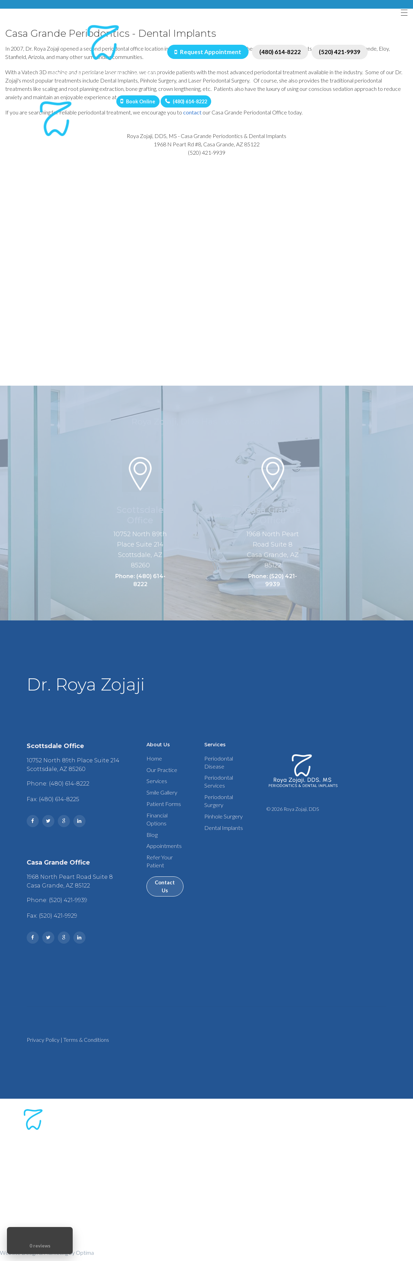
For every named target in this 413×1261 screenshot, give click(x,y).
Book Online (143, 104)
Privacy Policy (38, 1044)
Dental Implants (223, 841)
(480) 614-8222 (279, 53)
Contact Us (164, 904)
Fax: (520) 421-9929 (47, 920)
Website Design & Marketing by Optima (47, 1257)
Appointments (162, 860)
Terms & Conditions (81, 1044)
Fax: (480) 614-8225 (48, 804)
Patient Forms (162, 813)
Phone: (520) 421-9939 (273, 584)
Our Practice (160, 776)
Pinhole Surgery (222, 828)
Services (155, 789)
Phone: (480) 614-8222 (140, 584)
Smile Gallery (160, 801)
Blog (150, 847)
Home (152, 764)
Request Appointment (206, 53)
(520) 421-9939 (338, 53)
